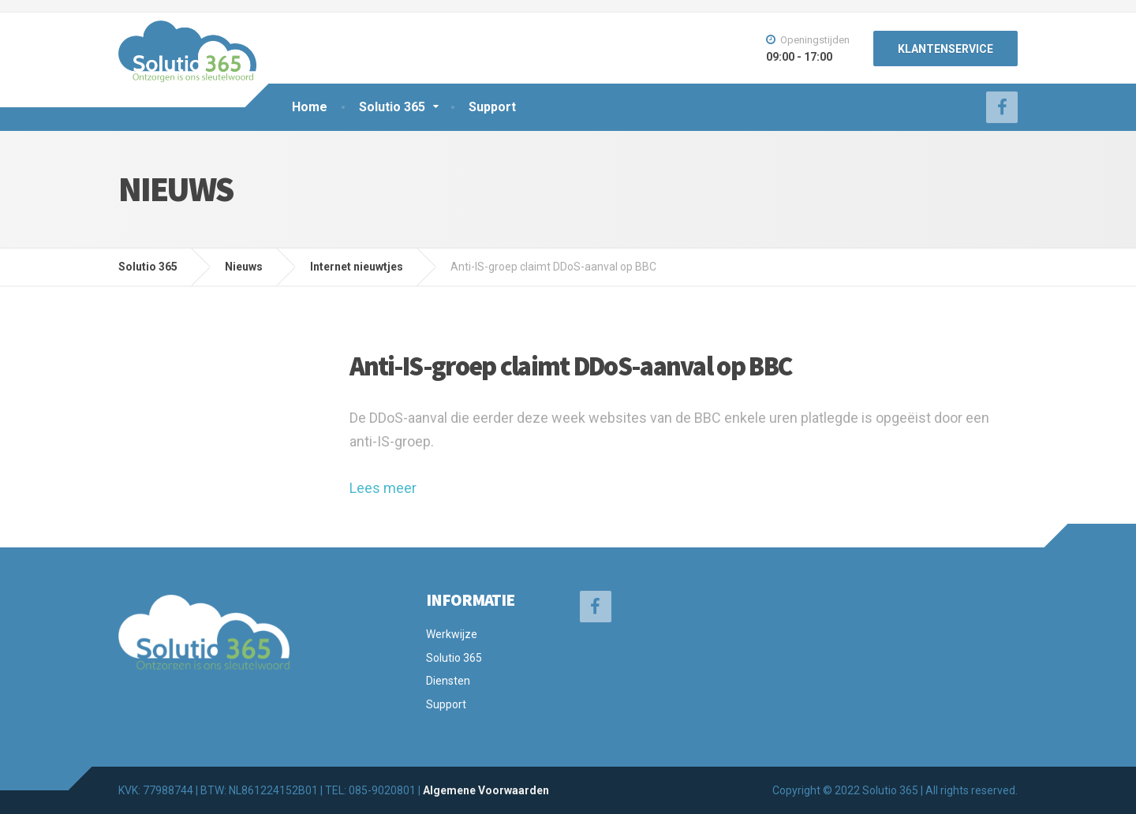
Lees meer (383, 488)
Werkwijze (451, 634)
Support (492, 106)
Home (309, 106)
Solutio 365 (392, 106)
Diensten (448, 680)
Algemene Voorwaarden (486, 790)
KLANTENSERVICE (945, 49)
